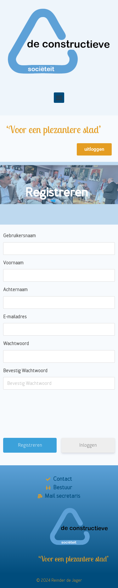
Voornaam (13, 263)
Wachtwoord (16, 344)
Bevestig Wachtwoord (25, 371)
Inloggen (88, 445)
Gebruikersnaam (19, 236)
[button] (59, 97)
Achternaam (15, 290)
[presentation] (60, 416)
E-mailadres (15, 317)
